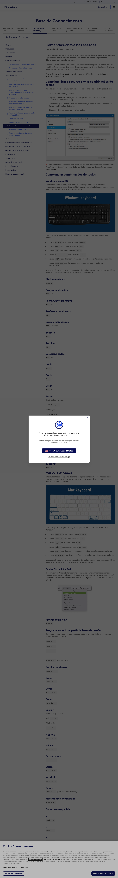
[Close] (88, 417)
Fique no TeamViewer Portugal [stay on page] (59, 457)
